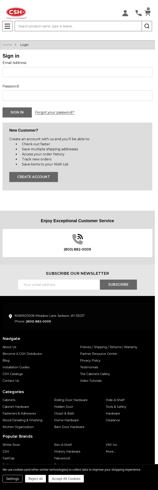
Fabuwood (62, 458)
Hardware (113, 413)
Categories (13, 392)
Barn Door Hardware (69, 427)
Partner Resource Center (98, 354)
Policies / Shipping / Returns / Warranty (108, 347)
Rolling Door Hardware (71, 400)
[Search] (147, 26)
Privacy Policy (90, 360)
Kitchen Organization (18, 427)
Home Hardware (66, 420)
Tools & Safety (116, 407)
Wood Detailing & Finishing (22, 420)
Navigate (11, 338)
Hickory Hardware (67, 451)
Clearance (113, 420)
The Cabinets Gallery (95, 374)
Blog (6, 360)
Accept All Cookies (66, 478)
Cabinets (9, 400)
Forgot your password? (54, 112)
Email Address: (15, 63)
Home (7, 45)
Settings (12, 478)
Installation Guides (16, 367)
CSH (6, 451)
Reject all (35, 478)
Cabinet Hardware (16, 407)
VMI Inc (111, 445)
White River (11, 445)
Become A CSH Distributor (22, 354)
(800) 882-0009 (38, 321)
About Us (9, 347)
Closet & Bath (64, 413)
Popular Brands (18, 436)
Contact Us (11, 381)
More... (110, 451)
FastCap (9, 458)
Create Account (33, 177)
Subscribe (118, 285)
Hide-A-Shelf (115, 400)
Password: (11, 86)
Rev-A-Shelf (63, 445)
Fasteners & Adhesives (19, 413)
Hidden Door (63, 407)
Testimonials (89, 367)
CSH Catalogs (13, 374)
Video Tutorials (91, 381)
